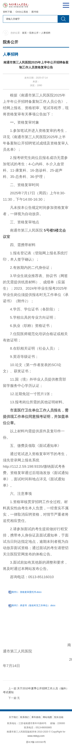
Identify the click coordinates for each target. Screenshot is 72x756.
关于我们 (13, 717)
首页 (24, 33)
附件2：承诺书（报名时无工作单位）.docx (33, 605)
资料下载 (7, 12)
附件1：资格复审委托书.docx (26, 592)
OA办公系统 (22, 12)
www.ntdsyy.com (35, 736)
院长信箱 (58, 717)
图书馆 (34, 12)
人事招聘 (45, 33)
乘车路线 (36, 717)
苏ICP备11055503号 (36, 742)
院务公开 (34, 33)
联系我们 (24, 717)
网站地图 (47, 717)
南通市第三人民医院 (37, 95)
